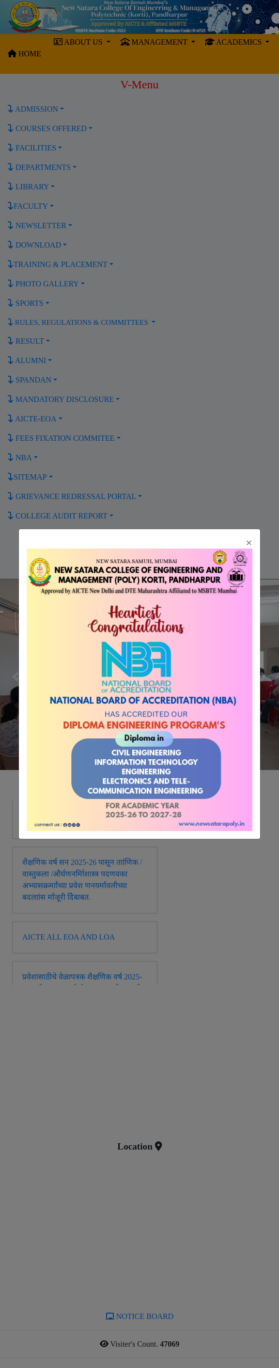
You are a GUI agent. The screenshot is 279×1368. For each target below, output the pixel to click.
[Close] (249, 543)
